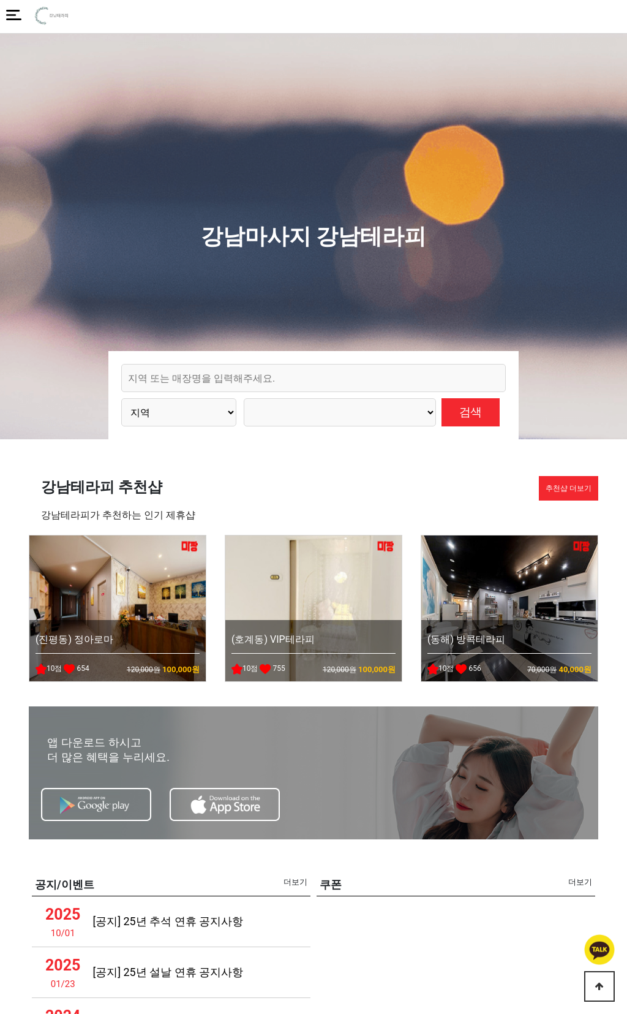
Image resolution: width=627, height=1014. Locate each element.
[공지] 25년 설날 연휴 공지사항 (167, 972)
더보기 (295, 882)
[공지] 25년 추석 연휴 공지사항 (167, 921)
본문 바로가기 (0, 0)
